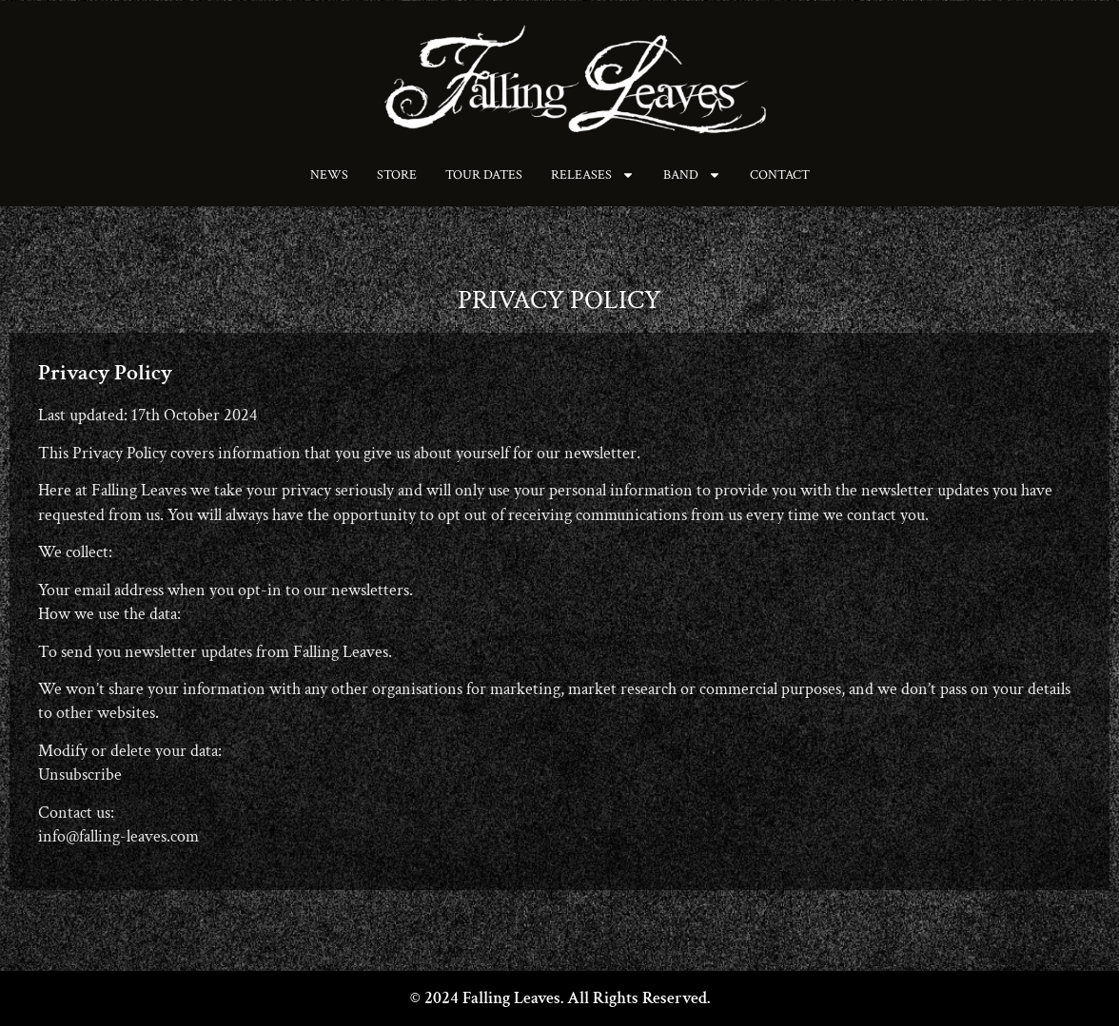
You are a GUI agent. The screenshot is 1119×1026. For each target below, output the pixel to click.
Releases (593, 175)
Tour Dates (483, 175)
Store (397, 175)
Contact (780, 175)
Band (692, 175)
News (329, 175)
